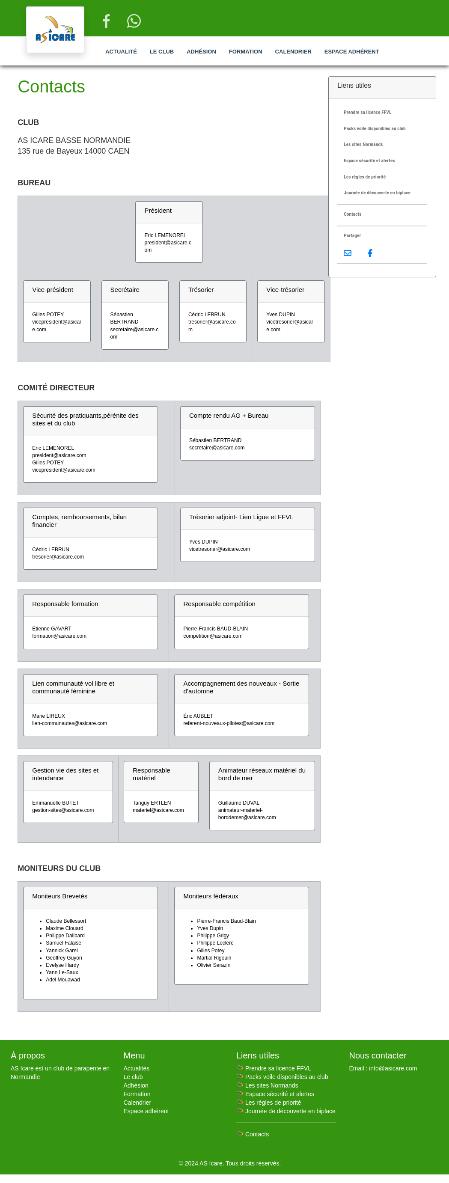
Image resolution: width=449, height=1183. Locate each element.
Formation (245, 51)
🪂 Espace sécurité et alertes (275, 1094)
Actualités (137, 1068)
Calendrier (293, 51)
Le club (162, 51)
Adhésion (201, 51)
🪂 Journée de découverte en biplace (286, 1111)
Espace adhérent (351, 51)
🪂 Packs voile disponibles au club (282, 1076)
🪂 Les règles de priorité (268, 1102)
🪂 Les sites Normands (267, 1085)
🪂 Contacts (252, 1134)
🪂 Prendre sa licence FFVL (273, 1068)
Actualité (121, 51)
